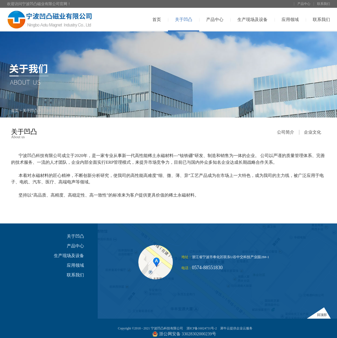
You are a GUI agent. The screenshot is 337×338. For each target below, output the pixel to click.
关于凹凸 (30, 111)
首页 (156, 19)
